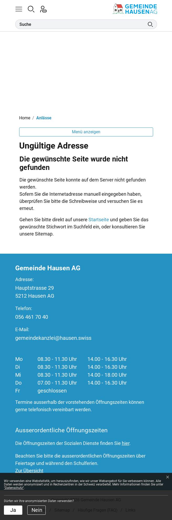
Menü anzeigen (86, 131)
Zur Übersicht (29, 470)
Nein (37, 510)
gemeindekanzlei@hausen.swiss (53, 338)
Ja (13, 510)
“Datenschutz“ (14, 488)
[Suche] (81, 24)
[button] (21, 9)
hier (125, 443)
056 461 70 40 (31, 317)
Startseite (98, 219)
